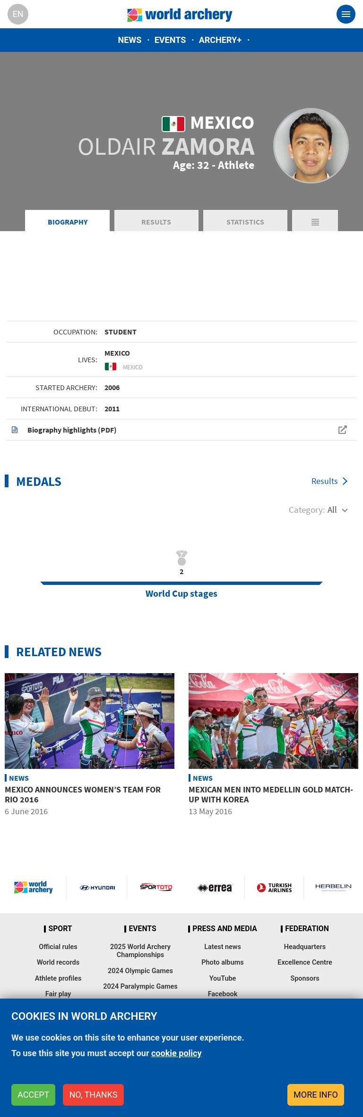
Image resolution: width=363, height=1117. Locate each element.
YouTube (222, 979)
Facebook (223, 994)
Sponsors (304, 979)
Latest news (222, 947)
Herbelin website (333, 887)
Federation (307, 929)
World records (58, 963)
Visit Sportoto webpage (156, 887)
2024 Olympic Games (140, 971)
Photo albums (222, 963)
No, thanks (93, 1095)
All (332, 509)
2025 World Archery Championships (140, 951)
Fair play (58, 994)
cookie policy (176, 1053)
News (130, 40)
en (17, 14)
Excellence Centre (304, 963)
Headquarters (305, 947)
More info (316, 1095)
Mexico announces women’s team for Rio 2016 (83, 794)
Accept (33, 1095)
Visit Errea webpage (215, 887)
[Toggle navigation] (346, 14)
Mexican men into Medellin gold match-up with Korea (271, 794)
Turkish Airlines (274, 887)
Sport (60, 929)
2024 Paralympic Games (140, 987)
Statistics (245, 221)
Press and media (224, 929)
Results (156, 221)
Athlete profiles (58, 979)
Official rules (58, 947)
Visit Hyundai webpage (97, 887)
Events (170, 40)
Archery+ (220, 40)
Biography (67, 221)
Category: (307, 509)
